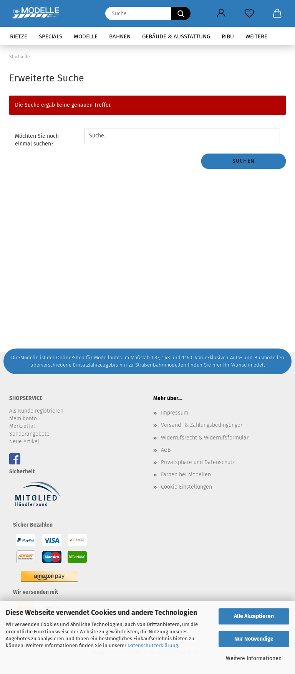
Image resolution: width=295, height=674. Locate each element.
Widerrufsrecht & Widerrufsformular (205, 437)
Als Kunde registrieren (36, 411)
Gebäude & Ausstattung (176, 36)
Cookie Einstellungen (186, 487)
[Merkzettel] (249, 13)
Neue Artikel (24, 441)
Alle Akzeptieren (254, 616)
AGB (166, 450)
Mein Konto (23, 418)
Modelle (86, 36)
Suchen (243, 161)
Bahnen (120, 36)
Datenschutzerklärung (153, 645)
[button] (221, 13)
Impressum (174, 413)
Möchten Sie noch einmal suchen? (37, 140)
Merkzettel (22, 426)
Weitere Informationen (254, 658)
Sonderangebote (29, 434)
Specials (50, 36)
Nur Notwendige (253, 639)
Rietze (18, 36)
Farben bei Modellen (186, 474)
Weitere (256, 36)
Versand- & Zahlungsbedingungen (202, 425)
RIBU (228, 36)
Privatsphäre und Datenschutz (198, 462)
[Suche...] (181, 13)
